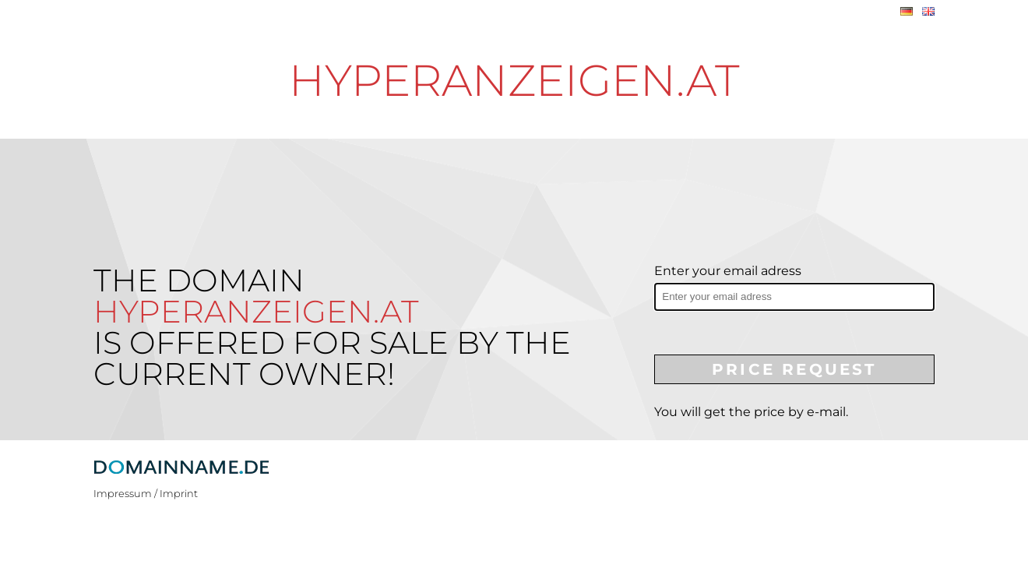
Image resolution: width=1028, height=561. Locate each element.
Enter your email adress (727, 270)
